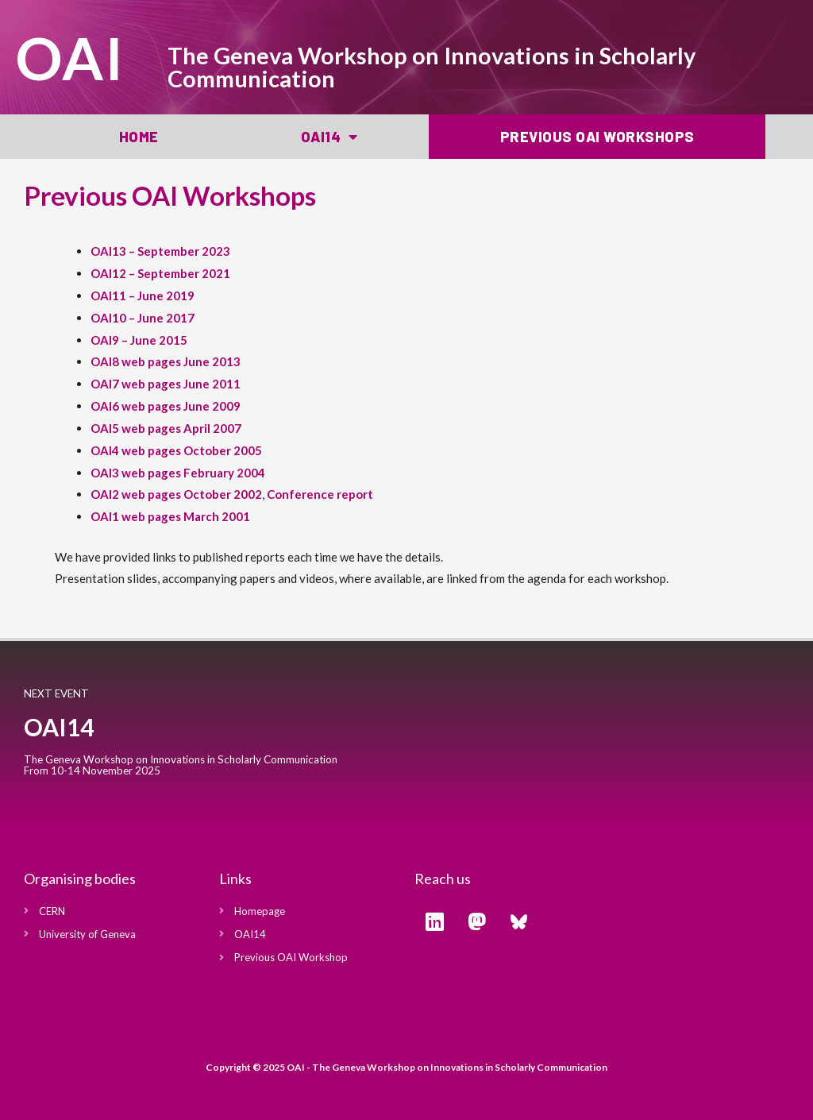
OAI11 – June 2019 (143, 295)
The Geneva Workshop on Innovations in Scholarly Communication (431, 66)
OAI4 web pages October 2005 (176, 450)
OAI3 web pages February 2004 (178, 472)
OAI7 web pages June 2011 (166, 384)
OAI (70, 57)
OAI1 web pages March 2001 (170, 516)
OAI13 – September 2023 (160, 251)
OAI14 (329, 137)
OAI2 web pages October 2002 (176, 494)
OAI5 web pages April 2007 (166, 428)
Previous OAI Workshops (597, 136)
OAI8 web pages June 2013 (166, 361)
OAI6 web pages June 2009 (166, 406)
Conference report (320, 494)
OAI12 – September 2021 (160, 273)
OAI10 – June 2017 (143, 318)
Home (139, 136)
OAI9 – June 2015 (139, 340)
